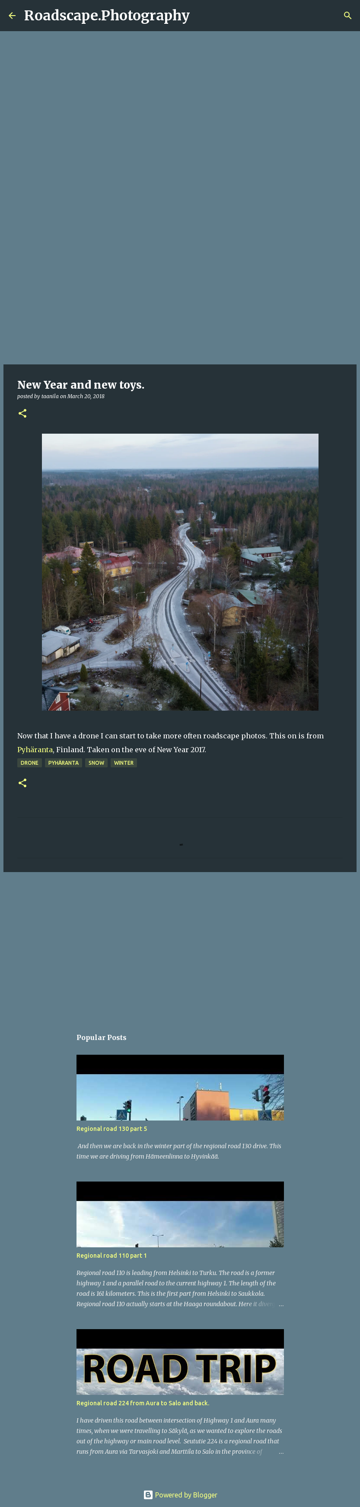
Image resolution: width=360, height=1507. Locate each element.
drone (29, 763)
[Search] (202, 15)
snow (96, 763)
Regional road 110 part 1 (111, 1255)
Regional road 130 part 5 (111, 1128)
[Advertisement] (180, 296)
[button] (22, 414)
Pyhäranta (35, 749)
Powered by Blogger (180, 1495)
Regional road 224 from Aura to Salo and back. (142, 1403)
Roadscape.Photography (107, 15)
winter (124, 763)
